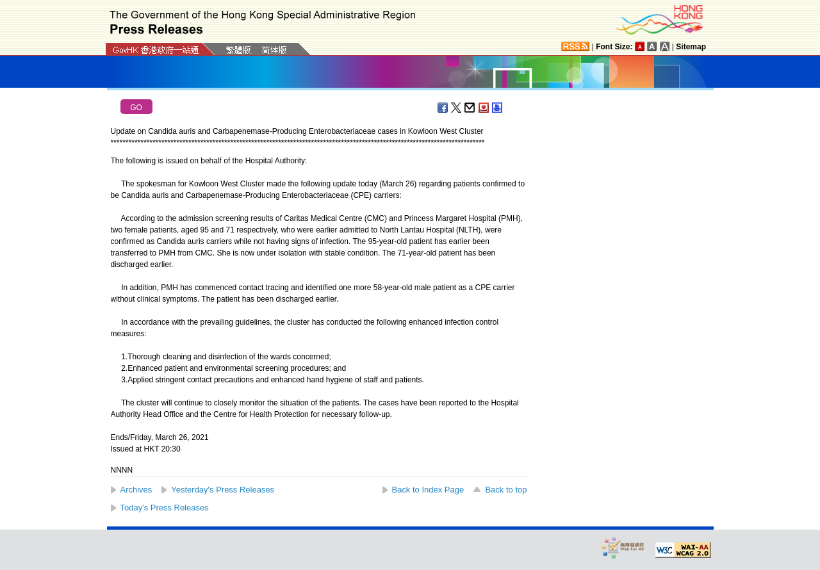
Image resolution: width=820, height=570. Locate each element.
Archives (136, 489)
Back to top (506, 489)
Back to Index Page (428, 489)
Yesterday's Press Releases (222, 489)
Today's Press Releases (164, 507)
